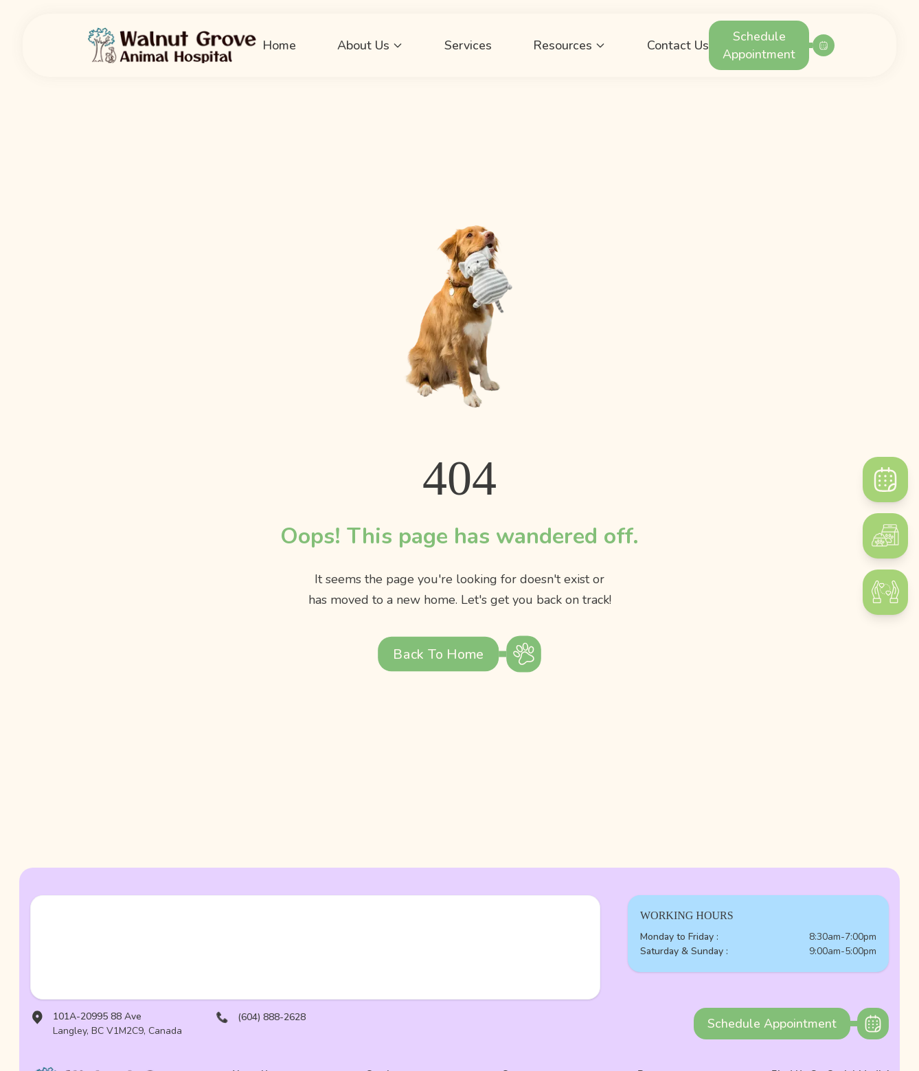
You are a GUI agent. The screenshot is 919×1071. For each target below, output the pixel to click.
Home (279, 45)
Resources (569, 45)
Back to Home (438, 654)
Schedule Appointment (759, 45)
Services (468, 45)
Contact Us (678, 45)
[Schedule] (885, 479)
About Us (370, 45)
